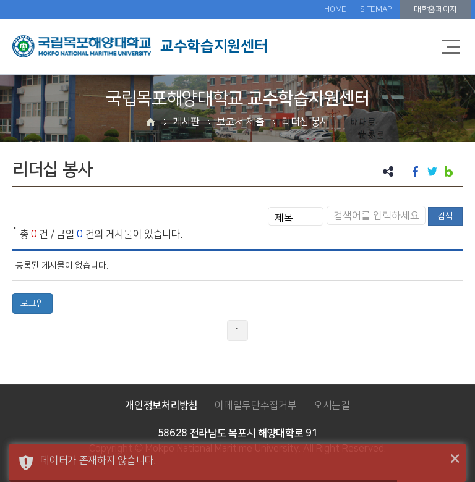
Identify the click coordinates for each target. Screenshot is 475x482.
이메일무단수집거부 (255, 405)
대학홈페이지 (435, 9)
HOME (335, 9)
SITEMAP (376, 9)
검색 (445, 216)
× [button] (455, 459)
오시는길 (332, 405)
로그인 (32, 303)
